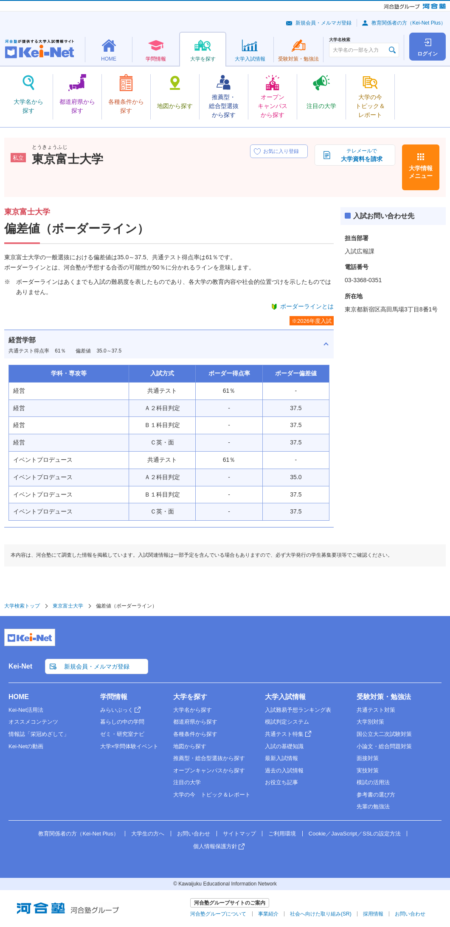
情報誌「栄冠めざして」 (38, 734)
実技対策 (368, 770)
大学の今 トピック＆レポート (211, 794)
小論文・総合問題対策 (384, 746)
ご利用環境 (282, 833)
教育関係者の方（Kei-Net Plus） (408, 23)
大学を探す (190, 696)
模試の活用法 (373, 782)
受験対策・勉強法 (384, 696)
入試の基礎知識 (284, 746)
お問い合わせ (193, 833)
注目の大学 (187, 782)
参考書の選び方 (376, 794)
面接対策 (368, 758)
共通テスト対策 (376, 710)
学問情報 (113, 696)
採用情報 (373, 914)
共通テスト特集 (284, 734)
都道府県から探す (195, 722)
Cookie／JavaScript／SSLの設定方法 (355, 833)
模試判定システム (287, 722)
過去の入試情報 (284, 770)
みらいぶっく (116, 710)
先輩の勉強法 (373, 806)
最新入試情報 (281, 758)
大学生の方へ (147, 833)
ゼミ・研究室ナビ (122, 734)
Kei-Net (20, 666)
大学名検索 (339, 40)
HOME (18, 696)
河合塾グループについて (218, 914)
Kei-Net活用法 (25, 710)
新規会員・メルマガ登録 (323, 23)
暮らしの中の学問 (122, 722)
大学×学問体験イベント (129, 746)
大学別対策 (370, 722)
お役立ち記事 (281, 782)
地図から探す (189, 746)
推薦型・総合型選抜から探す (209, 758)
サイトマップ (239, 833)
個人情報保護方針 (215, 846)
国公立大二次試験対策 (384, 734)
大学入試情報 (285, 696)
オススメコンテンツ (33, 722)
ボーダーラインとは (307, 306)
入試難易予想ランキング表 (298, 710)
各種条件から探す (195, 734)
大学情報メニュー (421, 172)
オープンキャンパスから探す (209, 770)
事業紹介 (268, 914)
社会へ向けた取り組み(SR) (321, 914)
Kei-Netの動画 (25, 746)
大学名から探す (192, 710)
